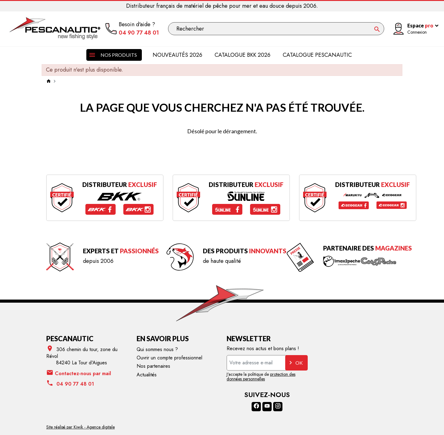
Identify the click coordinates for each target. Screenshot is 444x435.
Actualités (147, 374)
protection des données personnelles (261, 376)
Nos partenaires (153, 366)
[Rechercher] (276, 28)
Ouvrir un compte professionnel (169, 357)
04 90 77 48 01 (139, 33)
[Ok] (377, 29)
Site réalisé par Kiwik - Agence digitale (80, 427)
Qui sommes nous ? (157, 349)
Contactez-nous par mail (78, 373)
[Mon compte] (413, 29)
